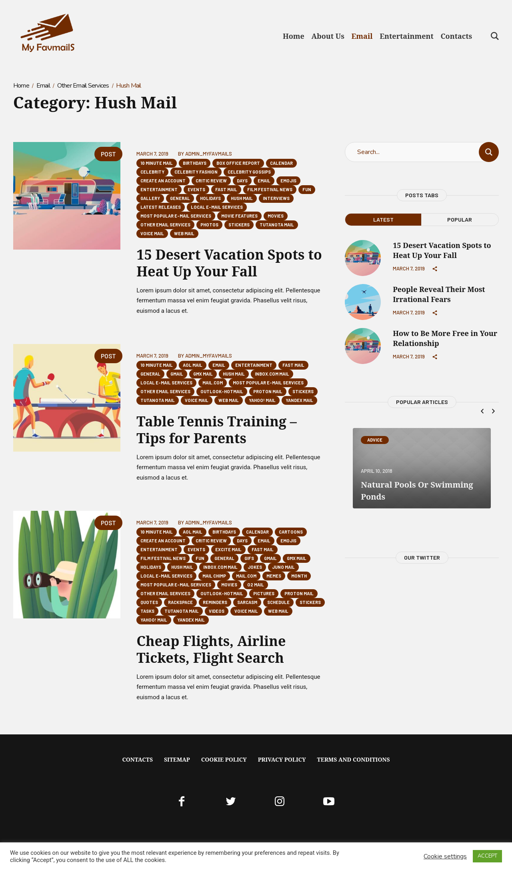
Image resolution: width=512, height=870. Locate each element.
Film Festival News (269, 189)
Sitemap (177, 759)
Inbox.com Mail (272, 373)
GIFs (249, 558)
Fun (306, 189)
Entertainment (159, 189)
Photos (209, 224)
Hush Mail (242, 198)
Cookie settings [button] (445, 856)
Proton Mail (267, 391)
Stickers (239, 224)
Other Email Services (83, 85)
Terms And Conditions (353, 759)
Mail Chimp (214, 575)
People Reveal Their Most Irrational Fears (439, 294)
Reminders (215, 602)
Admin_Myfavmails (208, 153)
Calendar (281, 163)
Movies (276, 215)
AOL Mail (192, 365)
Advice (374, 439)
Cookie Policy (224, 759)
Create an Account (163, 180)
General (180, 198)
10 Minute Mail (156, 163)
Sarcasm (247, 602)
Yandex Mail (299, 400)
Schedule (278, 602)
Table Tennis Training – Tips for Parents (216, 429)
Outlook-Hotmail (221, 391)
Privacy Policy (282, 759)
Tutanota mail (277, 224)
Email (43, 85)
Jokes (255, 567)
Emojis (288, 180)
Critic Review (211, 180)
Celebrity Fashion (196, 171)
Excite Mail (228, 549)
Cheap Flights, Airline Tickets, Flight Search (211, 649)
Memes (273, 575)
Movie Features (239, 215)
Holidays (210, 198)
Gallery (150, 198)
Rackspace (180, 602)
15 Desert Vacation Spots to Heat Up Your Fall (229, 262)
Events (196, 189)
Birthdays (194, 163)
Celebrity (152, 171)
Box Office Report (238, 163)
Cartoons (291, 531)
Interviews (276, 198)
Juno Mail (283, 567)
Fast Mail (226, 189)
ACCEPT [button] (487, 856)
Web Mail (184, 233)
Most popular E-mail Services (175, 215)
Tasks (147, 611)
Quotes (149, 602)
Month (299, 575)
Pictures (263, 593)
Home (21, 85)
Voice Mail (152, 233)
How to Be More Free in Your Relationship (445, 338)
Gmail (176, 373)
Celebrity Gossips (249, 171)
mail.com (212, 382)
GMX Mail (203, 373)
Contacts (137, 759)
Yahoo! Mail (262, 400)
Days (242, 180)
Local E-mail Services (217, 207)
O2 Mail (255, 584)
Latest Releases (160, 207)
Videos (216, 611)
